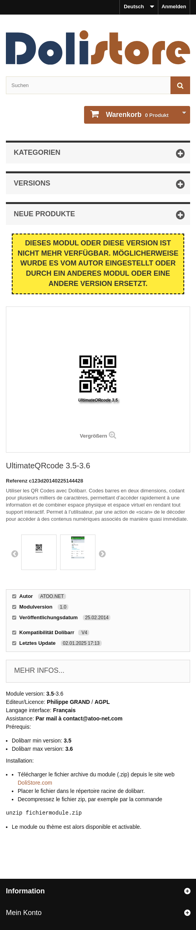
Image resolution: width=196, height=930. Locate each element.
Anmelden (173, 6)
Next (102, 553)
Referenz (17, 481)
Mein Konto (24, 913)
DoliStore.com (35, 783)
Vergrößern (93, 436)
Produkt (136, 115)
